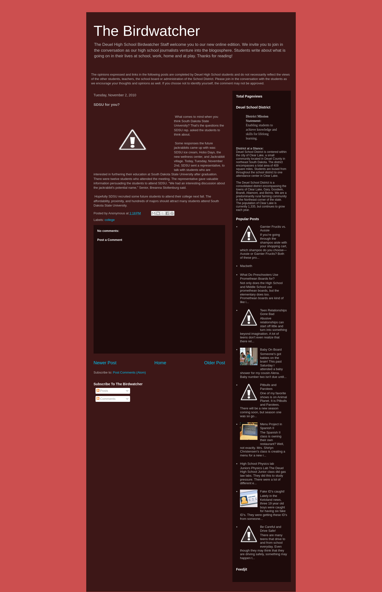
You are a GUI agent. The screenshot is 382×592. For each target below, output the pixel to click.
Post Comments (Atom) (129, 372)
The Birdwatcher (147, 31)
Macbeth (246, 266)
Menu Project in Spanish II (271, 426)
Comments (105, 399)
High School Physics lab (257, 463)
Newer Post (105, 362)
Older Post (214, 362)
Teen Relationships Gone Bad (273, 312)
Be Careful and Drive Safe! (270, 529)
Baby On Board (271, 349)
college (110, 220)
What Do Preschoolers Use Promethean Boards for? (259, 276)
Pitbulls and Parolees (268, 387)
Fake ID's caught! (272, 491)
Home (160, 362)
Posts (102, 391)
